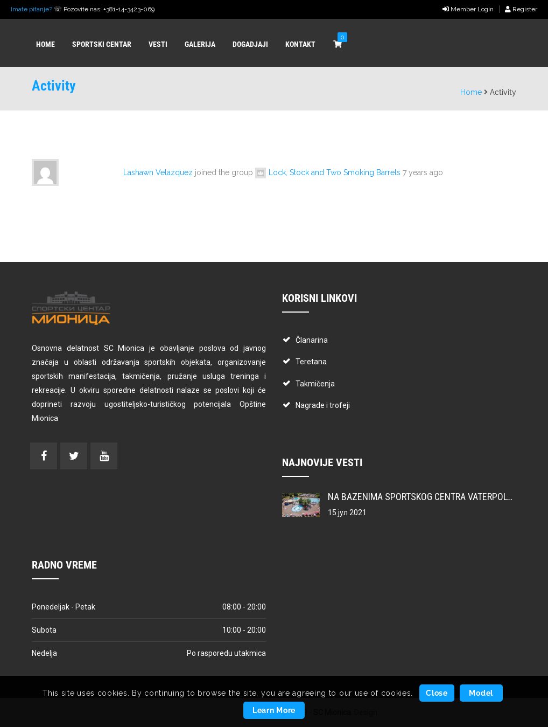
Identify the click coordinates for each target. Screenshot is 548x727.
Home (471, 92)
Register (521, 9)
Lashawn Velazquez (158, 172)
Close (437, 693)
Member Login (468, 9)
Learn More (274, 710)
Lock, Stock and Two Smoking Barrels (335, 172)
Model (481, 693)
